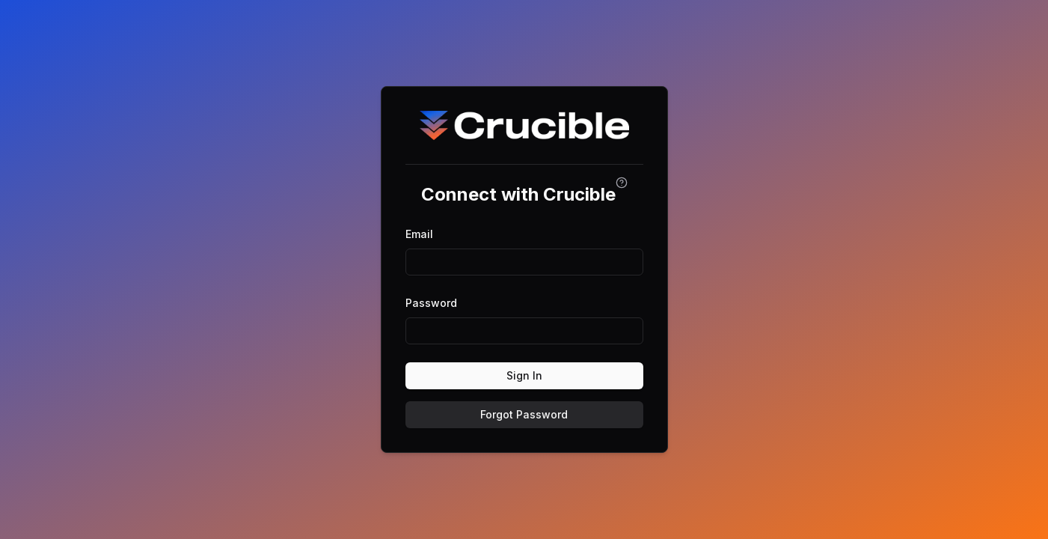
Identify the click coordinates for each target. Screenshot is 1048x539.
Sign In (524, 375)
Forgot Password (524, 414)
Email (419, 234)
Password (431, 302)
